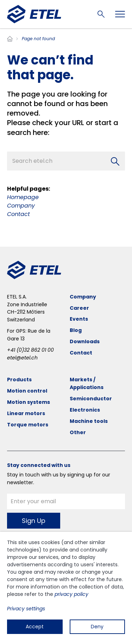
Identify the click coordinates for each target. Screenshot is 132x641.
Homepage (23, 197)
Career (79, 308)
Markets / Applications (86, 383)
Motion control (27, 390)
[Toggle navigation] (120, 14)
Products (19, 379)
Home (10, 39)
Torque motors (27, 424)
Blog (76, 330)
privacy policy (71, 594)
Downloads (85, 341)
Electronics (85, 409)
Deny (97, 626)
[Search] (115, 161)
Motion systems (28, 402)
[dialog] (66, 586)
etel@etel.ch (22, 357)
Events (79, 318)
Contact (18, 214)
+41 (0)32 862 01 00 (30, 349)
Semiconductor (91, 398)
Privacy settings (26, 608)
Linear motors (26, 413)
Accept (35, 626)
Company (21, 206)
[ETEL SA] (34, 14)
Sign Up (33, 520)
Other (78, 432)
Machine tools (89, 421)
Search (101, 14)
